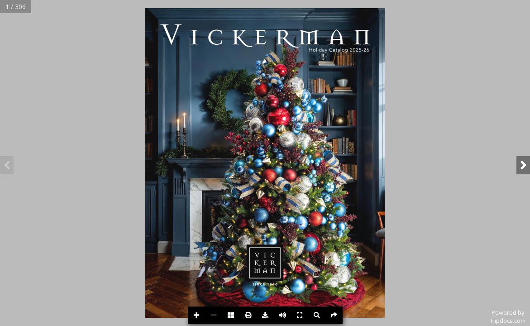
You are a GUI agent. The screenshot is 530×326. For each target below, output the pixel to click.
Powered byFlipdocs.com (508, 316)
